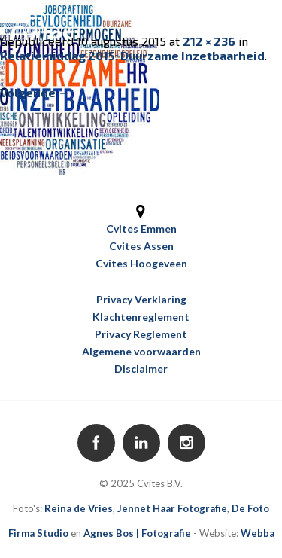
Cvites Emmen (141, 228)
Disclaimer (141, 368)
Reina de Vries (78, 508)
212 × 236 (209, 41)
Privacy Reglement (141, 334)
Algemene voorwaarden (141, 351)
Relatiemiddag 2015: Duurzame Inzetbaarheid (132, 55)
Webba (257, 533)
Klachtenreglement (141, 316)
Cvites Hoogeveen (141, 263)
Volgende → (35, 92)
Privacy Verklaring (141, 299)
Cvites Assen (141, 245)
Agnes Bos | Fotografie (137, 533)
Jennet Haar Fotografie (172, 508)
